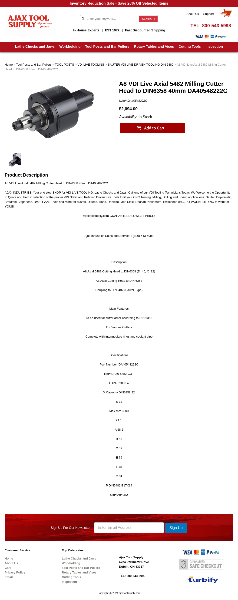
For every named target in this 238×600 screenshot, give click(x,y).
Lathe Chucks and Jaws (35, 46)
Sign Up (176, 528)
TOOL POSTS (64, 64)
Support (208, 14)
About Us (192, 14)
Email (9, 577)
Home (9, 64)
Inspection (214, 46)
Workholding (69, 46)
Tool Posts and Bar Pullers (107, 46)
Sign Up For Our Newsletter (71, 527)
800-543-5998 (216, 25)
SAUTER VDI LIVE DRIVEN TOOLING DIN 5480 (140, 64)
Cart (8, 568)
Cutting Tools (189, 46)
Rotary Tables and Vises (154, 46)
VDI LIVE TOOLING (91, 64)
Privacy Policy (15, 572)
